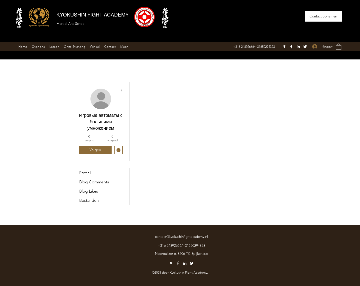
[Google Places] (284, 46)
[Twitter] (305, 46)
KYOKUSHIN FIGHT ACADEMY (92, 15)
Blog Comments (94, 182)
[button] (338, 46)
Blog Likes (88, 191)
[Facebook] (291, 46)
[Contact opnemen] (323, 16)
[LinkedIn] (298, 46)
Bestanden (89, 200)
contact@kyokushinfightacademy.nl (181, 236)
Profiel (85, 172)
